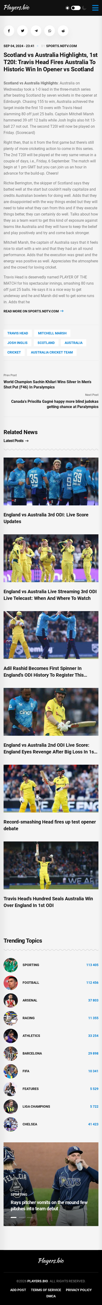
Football (31, 982)
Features (31, 1089)
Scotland (46, 343)
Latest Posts (16, 440)
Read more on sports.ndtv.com (33, 311)
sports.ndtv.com (61, 46)
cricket (14, 352)
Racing (29, 1018)
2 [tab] (21, 1217)
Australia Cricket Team (52, 352)
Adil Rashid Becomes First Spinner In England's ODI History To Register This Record (44, 675)
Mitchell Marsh (52, 333)
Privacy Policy (79, 1290)
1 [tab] (13, 1217)
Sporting (31, 965)
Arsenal (30, 1000)
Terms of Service (46, 1290)
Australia (74, 343)
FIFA (26, 1071)
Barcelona (32, 1053)
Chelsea (30, 1124)
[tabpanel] (51, 1184)
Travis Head (17, 333)
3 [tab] (30, 1217)
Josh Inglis (17, 343)
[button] (9, 30)
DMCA (51, 1296)
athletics (31, 1036)
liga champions (36, 1106)
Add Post (18, 1290)
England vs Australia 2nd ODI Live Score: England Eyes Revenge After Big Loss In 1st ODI (50, 751)
